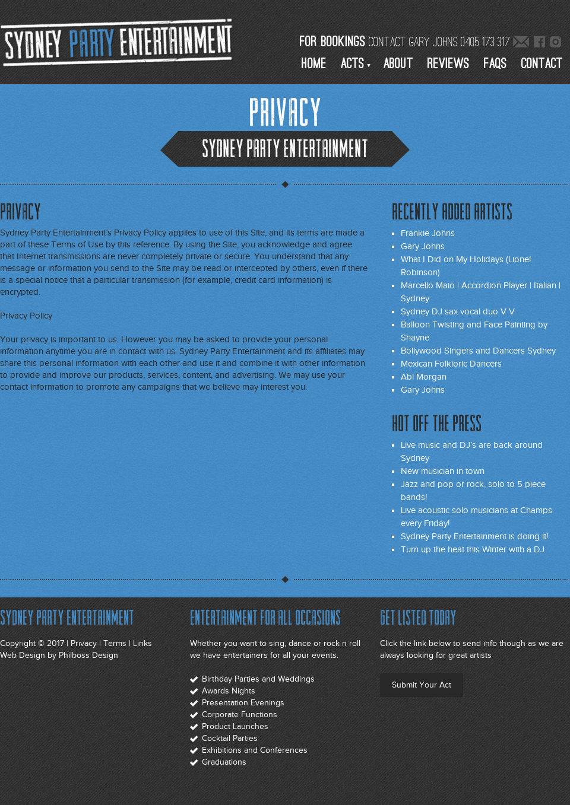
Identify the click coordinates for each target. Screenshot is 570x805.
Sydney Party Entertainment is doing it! (474, 536)
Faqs (495, 64)
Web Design (22, 655)
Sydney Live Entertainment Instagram (556, 43)
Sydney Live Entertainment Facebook (540, 43)
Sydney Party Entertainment (119, 41)
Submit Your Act (421, 684)
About (398, 64)
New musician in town (442, 471)
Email (521, 43)
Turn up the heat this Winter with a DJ (472, 549)
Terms (114, 643)
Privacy (84, 643)
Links (142, 643)
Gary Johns (423, 246)
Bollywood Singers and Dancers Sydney (478, 350)
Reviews (449, 64)
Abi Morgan (423, 376)
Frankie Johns (428, 233)
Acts (353, 64)
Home (314, 64)
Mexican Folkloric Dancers (451, 363)
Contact (542, 64)
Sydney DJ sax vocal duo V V (458, 311)
